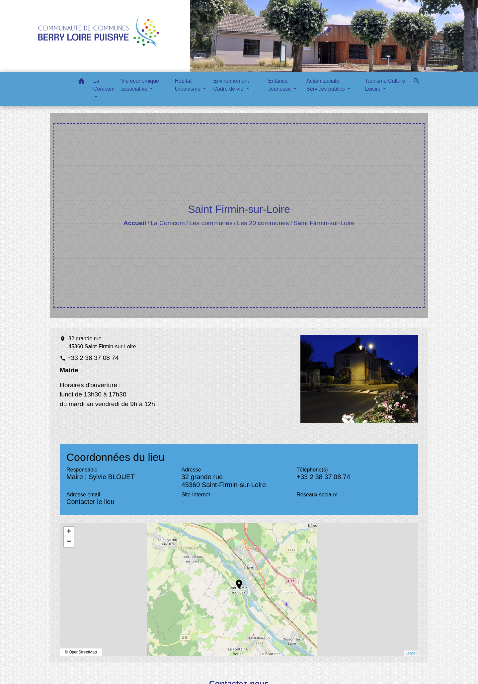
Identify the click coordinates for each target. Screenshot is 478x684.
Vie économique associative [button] (140, 85)
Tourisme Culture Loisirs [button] (385, 85)
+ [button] (69, 532)
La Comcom (167, 222)
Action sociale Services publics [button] (326, 85)
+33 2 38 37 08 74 (93, 357)
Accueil (134, 222)
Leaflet (411, 653)
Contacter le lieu (90, 501)
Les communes (210, 222)
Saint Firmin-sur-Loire (324, 222)
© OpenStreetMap (81, 652)
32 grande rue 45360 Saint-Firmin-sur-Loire (102, 342)
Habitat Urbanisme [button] (188, 85)
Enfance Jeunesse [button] (280, 85)
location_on (236, 581)
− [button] (69, 542)
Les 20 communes (263, 222)
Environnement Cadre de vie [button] (231, 85)
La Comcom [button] (104, 85)
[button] (81, 82)
